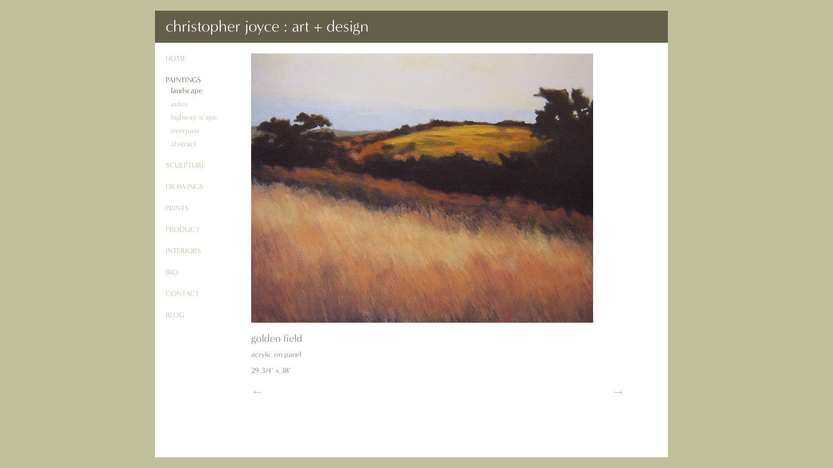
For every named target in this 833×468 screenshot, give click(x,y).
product (183, 229)
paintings (183, 79)
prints (177, 208)
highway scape (194, 117)
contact (182, 293)
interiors (183, 250)
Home (176, 58)
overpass (185, 130)
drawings (184, 186)
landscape (187, 90)
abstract (183, 144)
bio (172, 272)
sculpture (185, 165)
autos (179, 103)
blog (175, 314)
